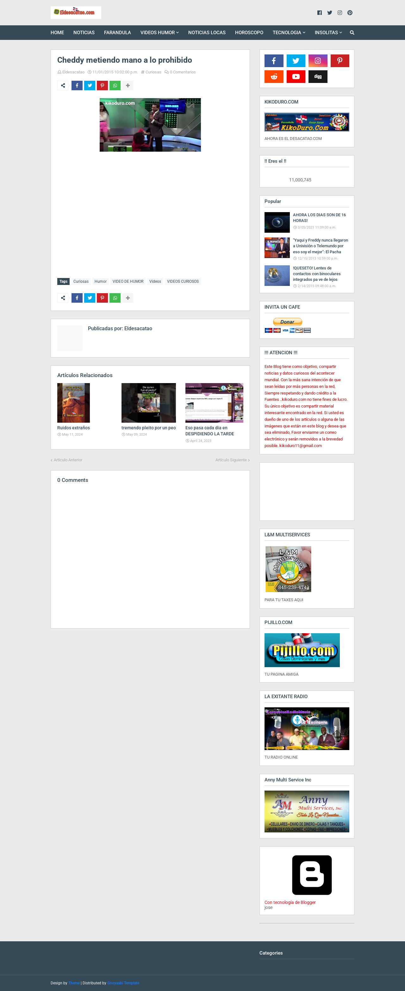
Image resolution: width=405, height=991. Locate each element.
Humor (101, 281)
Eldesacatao (73, 72)
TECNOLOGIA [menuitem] (287, 32)
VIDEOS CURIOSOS (183, 281)
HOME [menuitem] (57, 32)
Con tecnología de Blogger (312, 900)
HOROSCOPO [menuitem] (249, 32)
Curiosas (153, 72)
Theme (74, 983)
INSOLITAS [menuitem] (326, 32)
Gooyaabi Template (123, 983)
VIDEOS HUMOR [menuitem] (157, 32)
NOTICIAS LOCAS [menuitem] (207, 32)
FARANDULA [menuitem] (117, 32)
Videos (155, 281)
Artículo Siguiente (231, 459)
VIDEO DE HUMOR (128, 281)
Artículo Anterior (68, 459)
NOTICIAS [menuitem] (84, 32)
